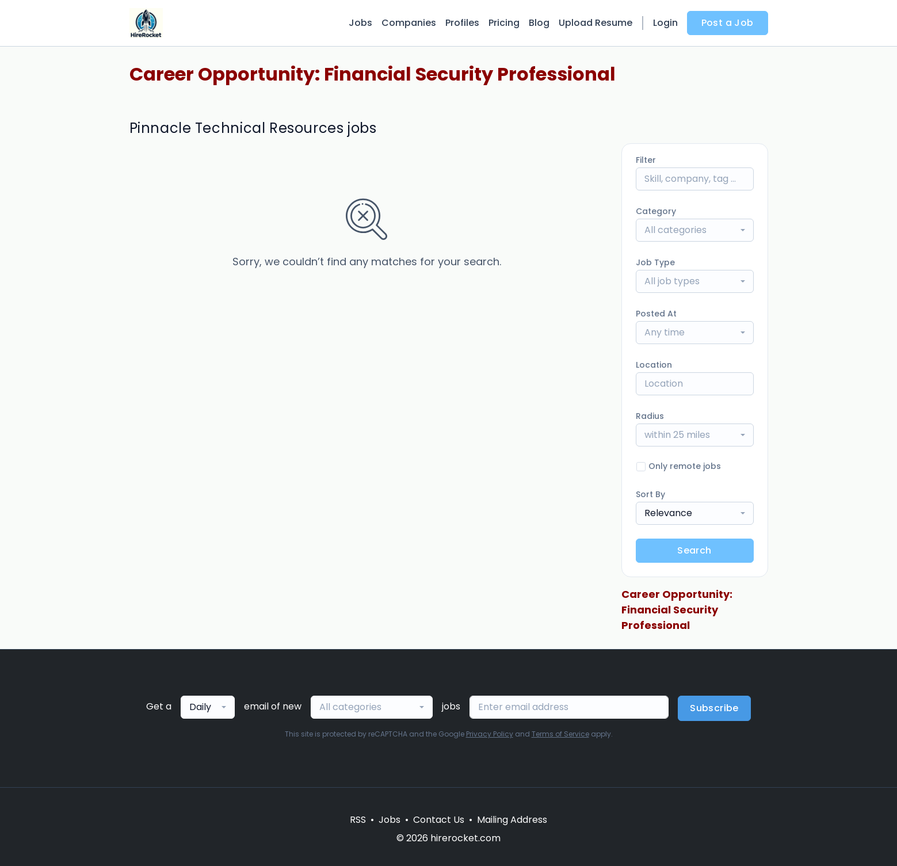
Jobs (360, 22)
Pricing (504, 22)
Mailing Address (512, 819)
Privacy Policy (489, 734)
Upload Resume (595, 22)
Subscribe (714, 708)
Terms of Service (560, 734)
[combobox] (695, 230)
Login (665, 22)
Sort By (650, 494)
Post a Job (727, 22)
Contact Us (438, 819)
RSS (358, 819)
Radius (650, 416)
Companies (408, 22)
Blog (539, 22)
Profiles (462, 22)
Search (694, 550)
